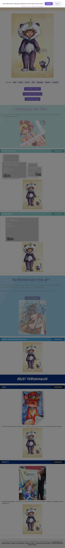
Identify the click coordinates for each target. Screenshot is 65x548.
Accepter (49, 3)
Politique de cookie (25, 6)
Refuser (57, 3)
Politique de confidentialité (37, 6)
